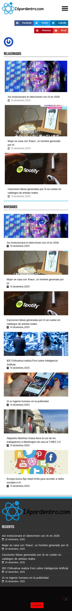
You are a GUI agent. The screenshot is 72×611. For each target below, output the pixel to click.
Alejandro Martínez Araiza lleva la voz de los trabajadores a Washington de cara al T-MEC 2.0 (34, 440)
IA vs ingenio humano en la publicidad (28, 401)
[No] (66, 598)
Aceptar (36, 605)
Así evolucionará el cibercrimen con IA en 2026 (34, 96)
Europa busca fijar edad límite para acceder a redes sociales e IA (35, 480)
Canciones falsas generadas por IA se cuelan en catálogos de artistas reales (34, 191)
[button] (65, 8)
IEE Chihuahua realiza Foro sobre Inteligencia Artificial (32, 362)
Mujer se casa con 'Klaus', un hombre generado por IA (34, 143)
